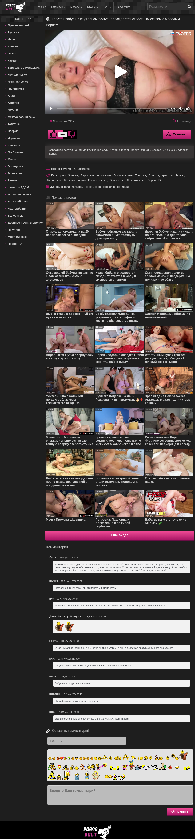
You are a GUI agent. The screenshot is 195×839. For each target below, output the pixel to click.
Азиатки (13, 102)
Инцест (13, 39)
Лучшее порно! (18, 25)
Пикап (12, 53)
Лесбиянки (15, 152)
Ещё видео (120, 535)
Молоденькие (17, 74)
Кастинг (13, 60)
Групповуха (16, 88)
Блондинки (15, 166)
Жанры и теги (60, 186)
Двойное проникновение (25, 222)
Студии (92, 7)
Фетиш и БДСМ (18, 187)
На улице (14, 229)
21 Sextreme (81, 168)
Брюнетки (15, 173)
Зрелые (13, 46)
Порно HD (15, 243)
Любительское (18, 81)
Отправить (179, 811)
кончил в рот (111, 186)
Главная (41, 7)
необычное (93, 186)
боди (125, 186)
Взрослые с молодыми (24, 67)
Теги (107, 7)
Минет (12, 159)
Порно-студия (61, 168)
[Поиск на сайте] (190, 6)
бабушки (77, 186)
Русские (13, 32)
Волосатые (15, 215)
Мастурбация (17, 208)
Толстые (14, 124)
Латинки (13, 109)
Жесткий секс (17, 236)
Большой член (18, 201)
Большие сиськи (19, 194)
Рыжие (12, 180)
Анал (11, 95)
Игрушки (14, 138)
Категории (58, 7)
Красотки (14, 145)
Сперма (13, 131)
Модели (76, 7)
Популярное (123, 7)
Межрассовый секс (21, 116)
